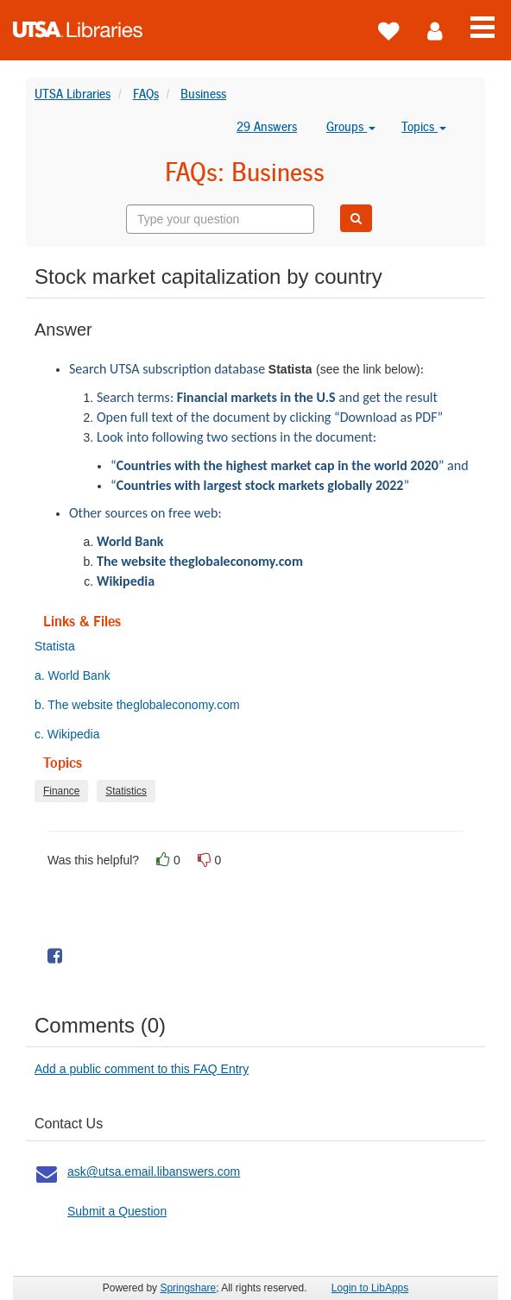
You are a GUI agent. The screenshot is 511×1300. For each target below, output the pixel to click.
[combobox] (220, 219)
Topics (423, 126)
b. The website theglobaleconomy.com (145, 705)
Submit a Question (117, 1211)
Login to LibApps (369, 1288)
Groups (350, 126)
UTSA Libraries (72, 93)
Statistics (126, 791)
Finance (61, 791)
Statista (63, 646)
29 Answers (267, 126)
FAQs (146, 93)
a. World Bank (80, 675)
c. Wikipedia (75, 734)
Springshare (188, 1288)
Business (203, 93)
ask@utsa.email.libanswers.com (153, 1171)
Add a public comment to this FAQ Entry (142, 1069)
